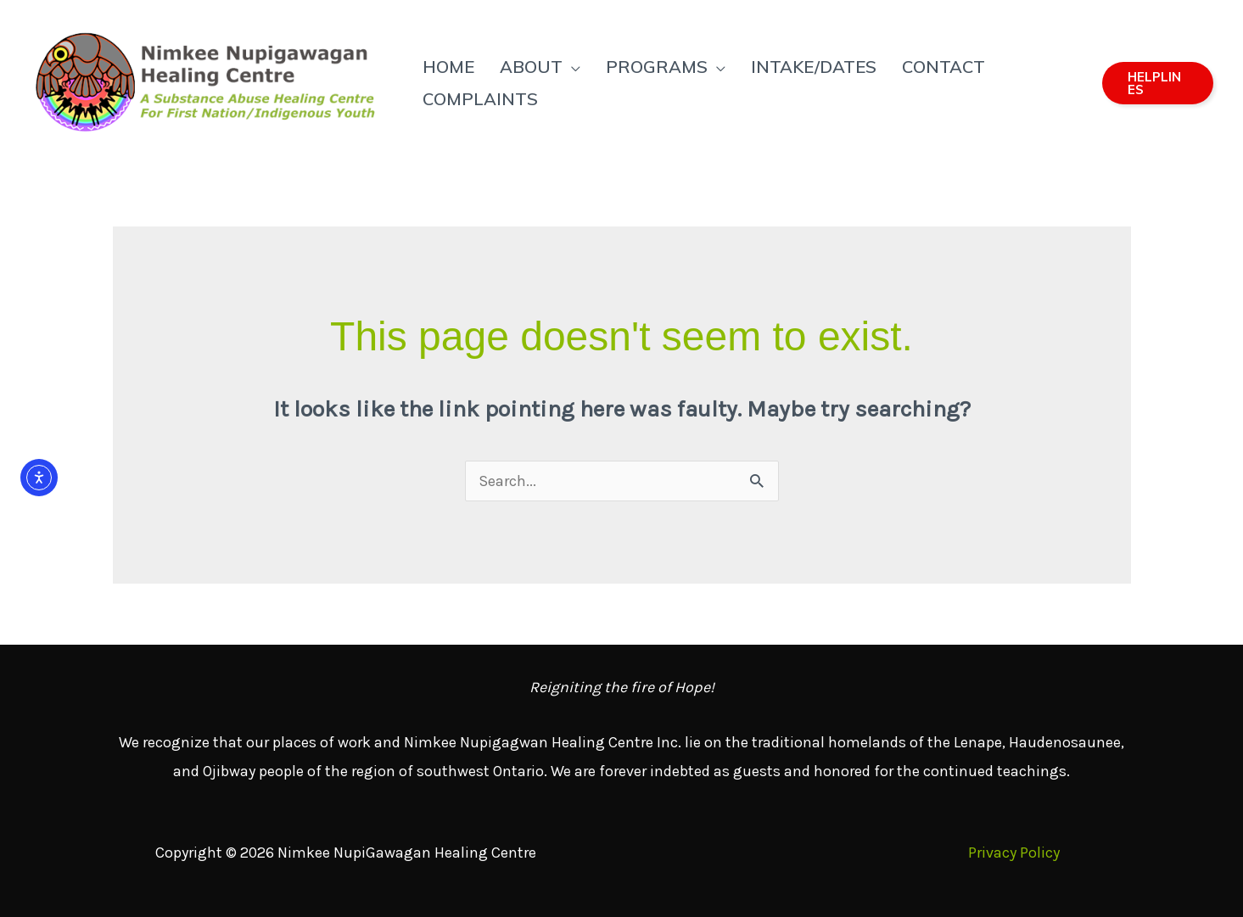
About (531, 66)
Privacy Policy (1014, 852)
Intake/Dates (813, 66)
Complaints (480, 98)
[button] (1158, 83)
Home (448, 66)
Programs (657, 66)
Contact (943, 66)
